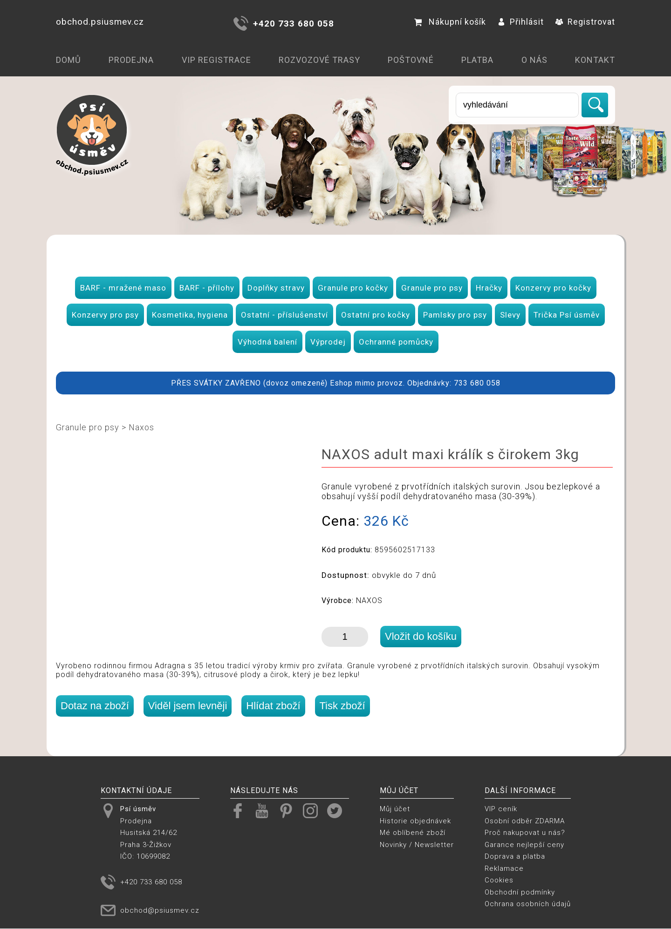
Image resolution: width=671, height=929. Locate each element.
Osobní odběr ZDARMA (525, 821)
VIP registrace (216, 60)
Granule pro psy (432, 287)
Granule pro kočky (353, 287)
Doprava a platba (515, 856)
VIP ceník (501, 809)
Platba (477, 60)
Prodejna (131, 60)
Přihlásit (521, 22)
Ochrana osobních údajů (528, 904)
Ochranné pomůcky (396, 341)
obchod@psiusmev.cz (159, 910)
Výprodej (328, 341)
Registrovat (585, 22)
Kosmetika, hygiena (190, 314)
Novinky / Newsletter (417, 845)
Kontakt (595, 60)
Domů (68, 60)
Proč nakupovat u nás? (525, 832)
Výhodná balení (267, 341)
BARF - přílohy (206, 287)
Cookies (499, 880)
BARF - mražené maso (123, 287)
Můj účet (395, 809)
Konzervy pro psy (105, 314)
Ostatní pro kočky (375, 314)
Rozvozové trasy (319, 60)
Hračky (489, 287)
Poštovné (411, 60)
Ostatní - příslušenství (284, 314)
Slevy (510, 314)
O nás (534, 60)
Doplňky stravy (276, 287)
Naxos (141, 427)
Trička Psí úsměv (567, 314)
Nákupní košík (450, 22)
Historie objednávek (415, 821)
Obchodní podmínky (520, 892)
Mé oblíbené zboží (412, 832)
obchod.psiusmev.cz (100, 21)
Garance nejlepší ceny (524, 845)
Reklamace (504, 868)
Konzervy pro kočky (553, 287)
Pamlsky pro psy (455, 314)
